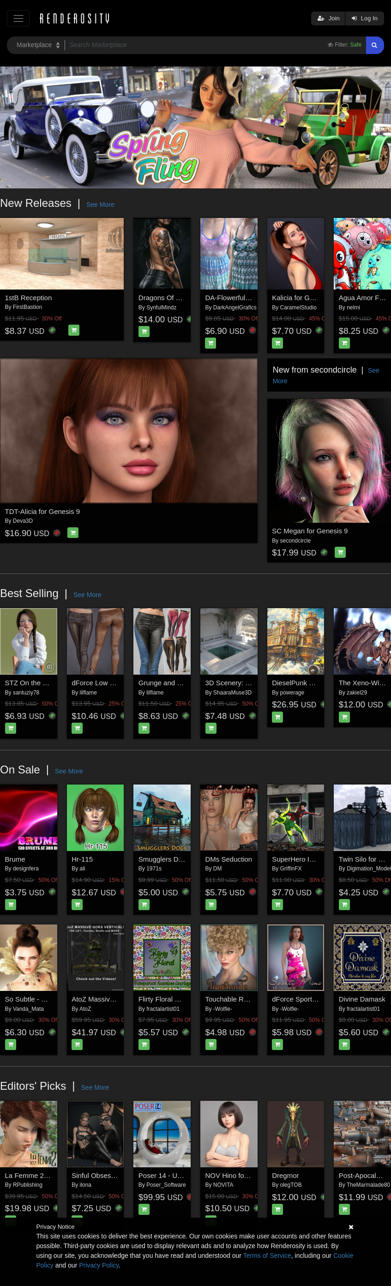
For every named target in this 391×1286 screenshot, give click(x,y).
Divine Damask (362, 999)
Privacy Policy (99, 1265)
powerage (292, 692)
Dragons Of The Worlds (174, 298)
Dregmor (285, 1175)
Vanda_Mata (28, 1009)
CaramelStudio (298, 307)
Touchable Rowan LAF (240, 999)
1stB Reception (28, 298)
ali (82, 868)
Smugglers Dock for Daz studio (186, 859)
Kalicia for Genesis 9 (304, 298)
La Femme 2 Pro (31, 1175)
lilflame (88, 692)
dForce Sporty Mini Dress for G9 (321, 999)
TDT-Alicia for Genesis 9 (42, 511)
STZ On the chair (31, 683)
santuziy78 (26, 692)
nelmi (353, 307)
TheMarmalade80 (368, 1185)
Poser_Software (166, 1185)
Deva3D (23, 521)
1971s (154, 868)
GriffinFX (291, 868)
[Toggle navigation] (18, 18)
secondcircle (295, 540)
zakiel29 (357, 692)
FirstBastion (27, 307)
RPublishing (27, 1185)
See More (100, 204)
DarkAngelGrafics (235, 307)
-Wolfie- (222, 1009)
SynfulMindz (161, 307)
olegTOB (291, 1185)
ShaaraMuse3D (232, 692)
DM (217, 868)
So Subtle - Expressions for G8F (54, 999)
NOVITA (223, 1185)
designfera (26, 868)
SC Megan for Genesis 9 (310, 531)
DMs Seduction (229, 859)
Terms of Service (267, 1255)
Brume (15, 859)
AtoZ (85, 1009)
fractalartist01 (163, 1009)
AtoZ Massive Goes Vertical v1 (119, 999)
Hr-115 (82, 859)
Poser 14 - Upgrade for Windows (188, 1175)
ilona (85, 1185)
